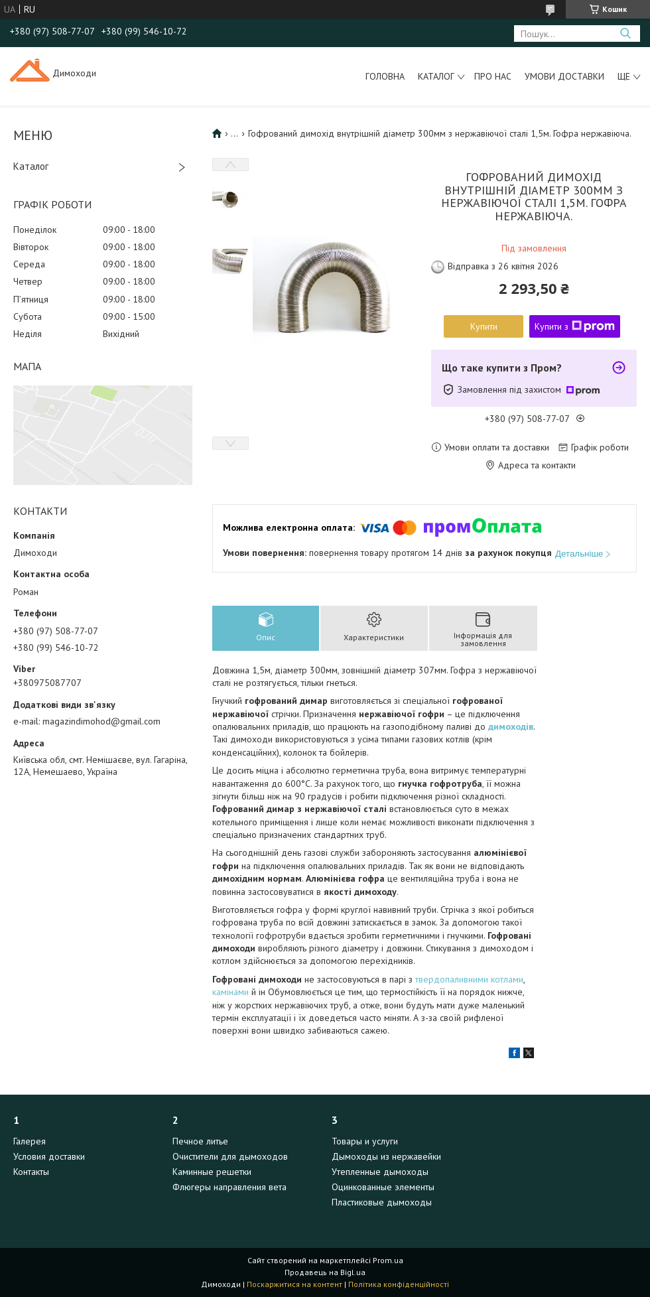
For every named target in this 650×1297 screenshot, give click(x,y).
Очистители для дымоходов (230, 1156)
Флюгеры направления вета (229, 1187)
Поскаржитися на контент (294, 1284)
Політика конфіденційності (398, 1284)
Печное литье (200, 1141)
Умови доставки (564, 76)
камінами (230, 992)
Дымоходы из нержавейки (386, 1156)
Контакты (31, 1172)
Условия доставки (49, 1156)
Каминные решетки (211, 1172)
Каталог (436, 76)
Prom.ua (388, 1260)
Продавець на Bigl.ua (325, 1272)
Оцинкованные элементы (383, 1187)
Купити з (575, 326)
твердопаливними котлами (469, 979)
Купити (483, 326)
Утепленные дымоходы (380, 1172)
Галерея (29, 1141)
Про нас (492, 76)
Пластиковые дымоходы (382, 1202)
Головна (385, 76)
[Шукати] (625, 33)
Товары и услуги (365, 1141)
